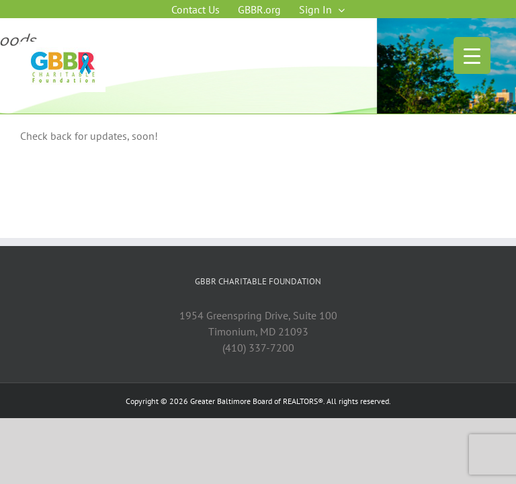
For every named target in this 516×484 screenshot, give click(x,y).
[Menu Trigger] (472, 55)
